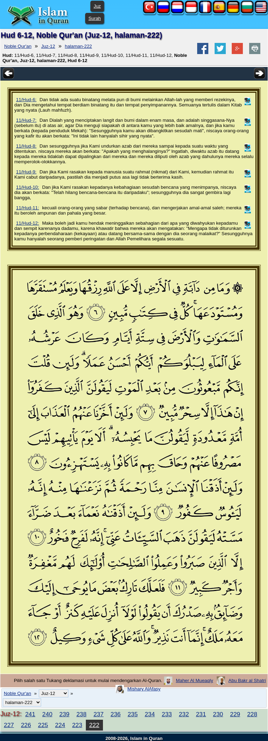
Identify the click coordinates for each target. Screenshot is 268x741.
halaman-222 (78, 46)
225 (43, 724)
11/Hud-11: (27, 207)
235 (133, 714)
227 (9, 724)
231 (201, 714)
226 (26, 724)
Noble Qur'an (17, 46)
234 (150, 714)
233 (167, 714)
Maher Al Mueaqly (194, 680)
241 (30, 714)
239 (64, 714)
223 (77, 724)
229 (235, 714)
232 (184, 714)
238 (81, 714)
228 (252, 714)
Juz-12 (48, 46)
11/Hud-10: (27, 187)
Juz (97, 6)
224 (60, 724)
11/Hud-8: (26, 146)
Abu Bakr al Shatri (247, 680)
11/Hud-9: (26, 171)
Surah (94, 18)
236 (116, 714)
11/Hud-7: (26, 120)
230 (218, 714)
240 (47, 714)
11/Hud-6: (26, 99)
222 (94, 724)
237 (99, 714)
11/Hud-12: (27, 223)
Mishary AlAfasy (144, 688)
